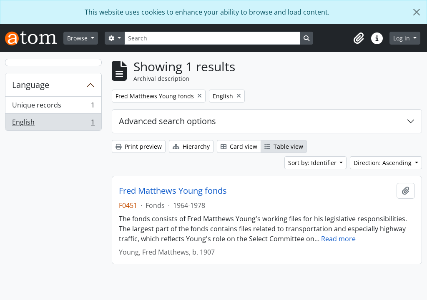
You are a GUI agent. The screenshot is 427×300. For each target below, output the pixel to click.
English (53, 123)
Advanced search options (167, 121)
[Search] (212, 38)
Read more (338, 238)
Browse (78, 38)
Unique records (53, 107)
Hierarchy (191, 146)
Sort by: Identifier (313, 163)
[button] (358, 38)
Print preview (139, 146)
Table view (283, 146)
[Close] (417, 12)
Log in (402, 38)
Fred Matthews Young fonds (173, 191)
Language (30, 84)
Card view (239, 146)
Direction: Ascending (383, 163)
